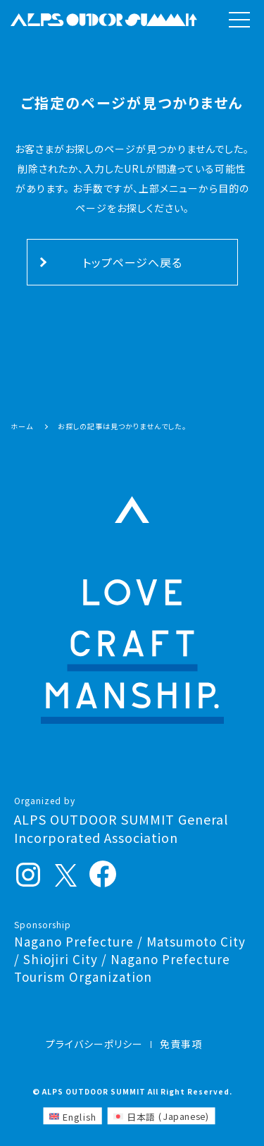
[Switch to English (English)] (72, 1115)
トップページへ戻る (132, 262)
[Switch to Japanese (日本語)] (161, 1115)
